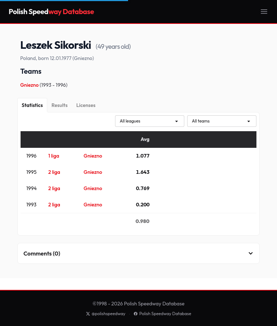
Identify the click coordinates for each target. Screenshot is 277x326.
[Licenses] (86, 105)
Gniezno (30, 85)
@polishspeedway (106, 313)
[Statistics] (32, 105)
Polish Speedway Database (162, 313)
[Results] (59, 105)
